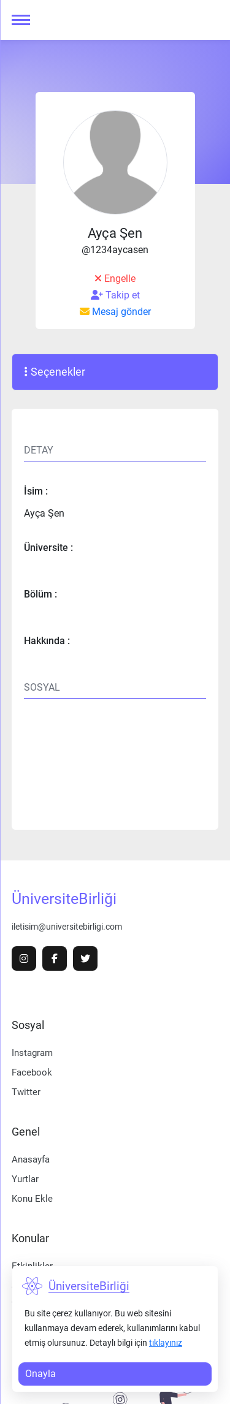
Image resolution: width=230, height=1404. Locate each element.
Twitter (26, 1092)
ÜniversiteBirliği (64, 898)
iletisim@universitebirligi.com (67, 927)
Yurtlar (25, 1179)
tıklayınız (165, 1343)
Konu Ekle (32, 1198)
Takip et (115, 295)
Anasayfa (31, 1159)
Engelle (115, 278)
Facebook (32, 1072)
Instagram (32, 1052)
